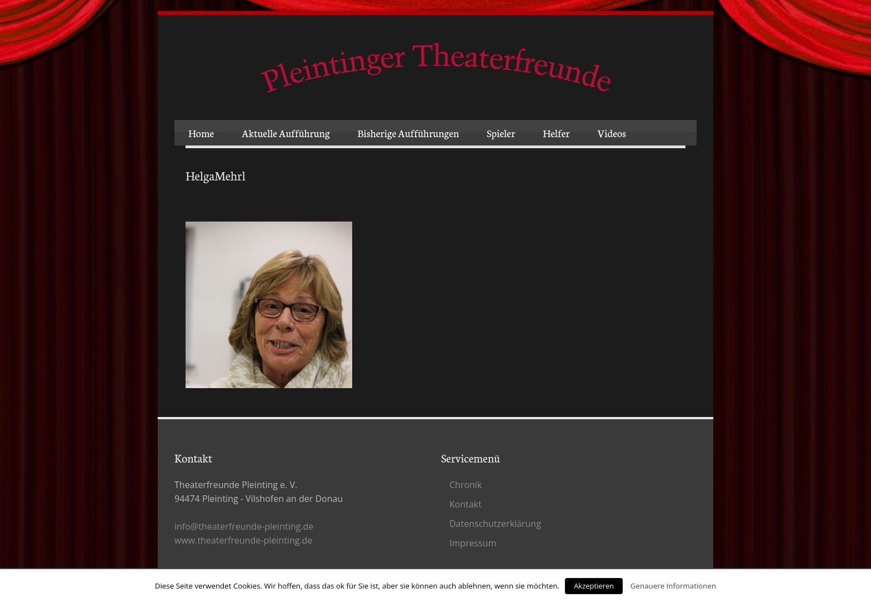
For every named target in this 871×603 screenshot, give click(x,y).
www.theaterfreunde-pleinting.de (243, 540)
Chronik (465, 485)
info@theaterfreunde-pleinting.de (243, 526)
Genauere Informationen (673, 586)
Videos (612, 132)
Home (201, 132)
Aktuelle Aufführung (285, 132)
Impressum (472, 543)
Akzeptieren (594, 586)
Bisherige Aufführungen (408, 132)
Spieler (501, 132)
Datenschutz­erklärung (495, 523)
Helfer (556, 132)
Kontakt (465, 504)
